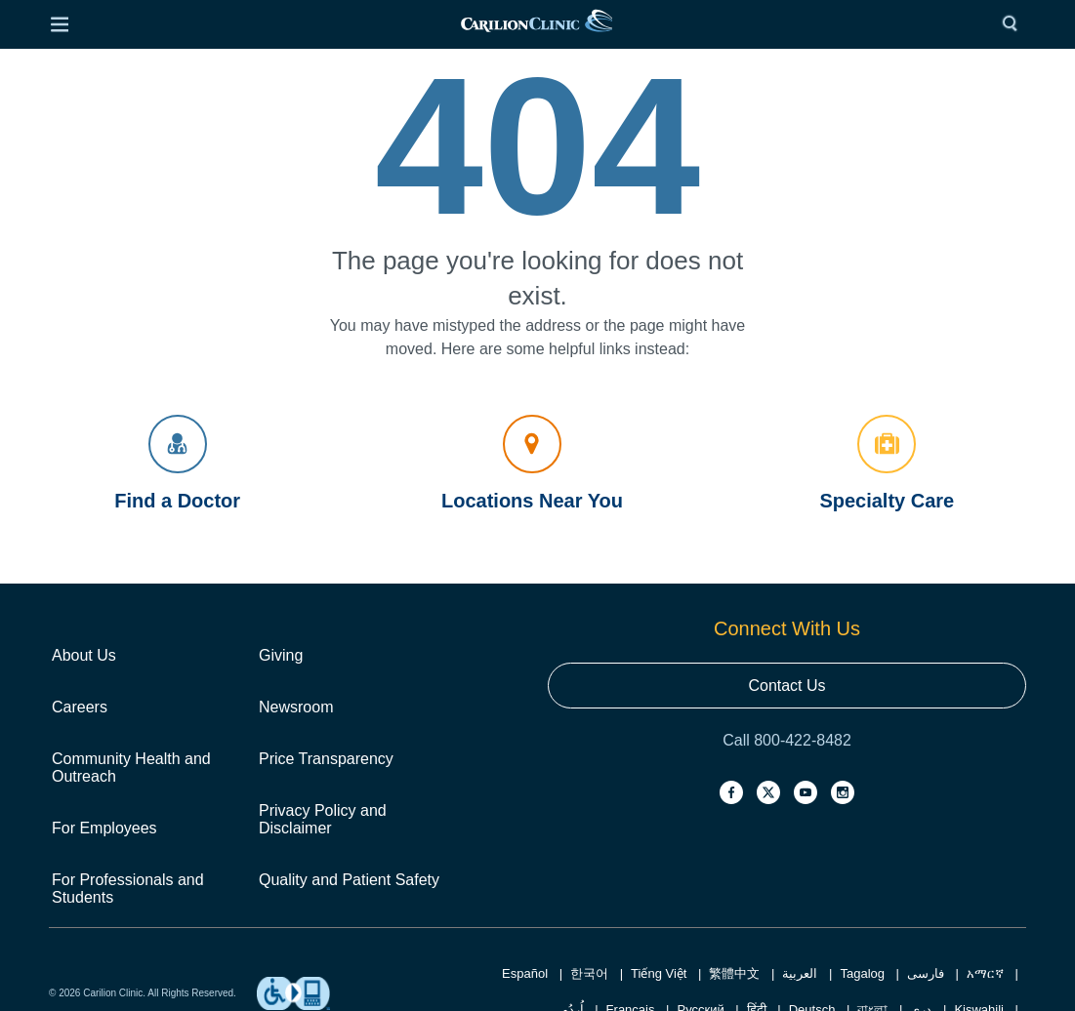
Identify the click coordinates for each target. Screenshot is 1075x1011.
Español (525, 973)
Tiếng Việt (658, 973)
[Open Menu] (59, 24)
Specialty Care (886, 463)
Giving (281, 655)
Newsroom (296, 707)
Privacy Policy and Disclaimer (323, 819)
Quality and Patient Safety (349, 879)
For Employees (104, 828)
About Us (84, 655)
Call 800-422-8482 (787, 740)
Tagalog (862, 973)
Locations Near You (532, 463)
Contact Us (786, 685)
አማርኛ (985, 973)
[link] (536, 25)
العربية (799, 973)
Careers (79, 707)
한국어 (589, 973)
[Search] (1014, 24)
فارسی (925, 973)
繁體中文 (734, 973)
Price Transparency (326, 758)
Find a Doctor (177, 463)
